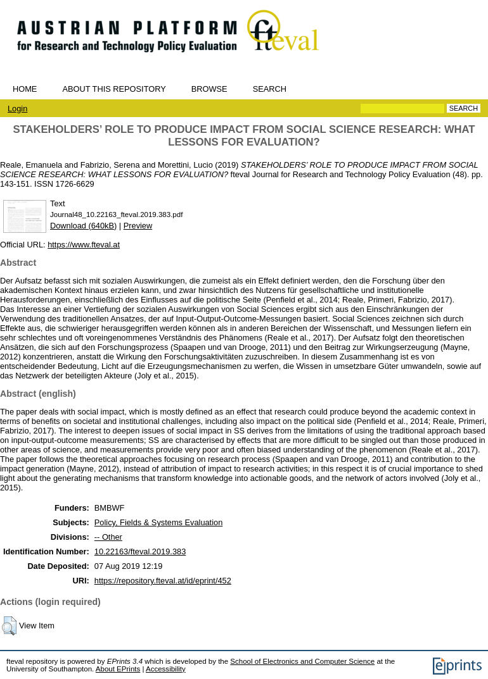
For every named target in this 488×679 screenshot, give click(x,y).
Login (17, 108)
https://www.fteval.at (84, 244)
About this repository (113, 89)
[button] (9, 625)
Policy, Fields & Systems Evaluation (158, 522)
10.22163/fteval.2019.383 (140, 551)
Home (25, 89)
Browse (209, 89)
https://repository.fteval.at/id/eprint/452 (162, 580)
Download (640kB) (83, 225)
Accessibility (166, 669)
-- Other (108, 537)
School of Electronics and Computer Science (302, 661)
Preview (138, 225)
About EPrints (118, 669)
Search (269, 89)
